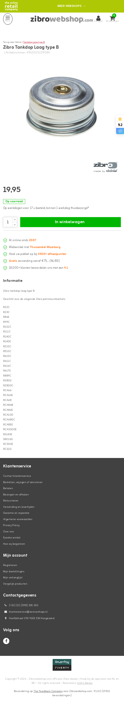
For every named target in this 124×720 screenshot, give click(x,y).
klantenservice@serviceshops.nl (25, 621)
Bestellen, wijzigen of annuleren (22, 491)
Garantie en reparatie (16, 522)
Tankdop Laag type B (34, 42)
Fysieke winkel (12, 546)
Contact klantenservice (17, 485)
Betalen (8, 497)
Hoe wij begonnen (14, 553)
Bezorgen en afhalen (16, 503)
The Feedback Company (48, 700)
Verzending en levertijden (19, 516)
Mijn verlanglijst (12, 586)
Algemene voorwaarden (17, 528)
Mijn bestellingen (13, 580)
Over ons (8, 540)
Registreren (10, 574)
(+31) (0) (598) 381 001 (20, 614)
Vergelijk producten (15, 592)
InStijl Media (84, 692)
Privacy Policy (11, 534)
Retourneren (11, 510)
